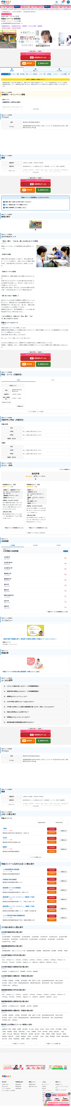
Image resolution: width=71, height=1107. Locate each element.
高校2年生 (42, 962)
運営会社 (44, 1088)
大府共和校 (34, 1038)
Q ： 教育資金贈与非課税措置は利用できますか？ (19, 722)
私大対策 (4, 983)
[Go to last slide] (17, 39)
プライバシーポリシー (47, 1090)
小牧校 (43, 1034)
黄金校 (15, 1031)
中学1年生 (5, 962)
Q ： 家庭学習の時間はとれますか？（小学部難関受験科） (22, 691)
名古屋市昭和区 (16, 936)
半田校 (58, 1036)
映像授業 (35, 971)
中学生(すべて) (61, 960)
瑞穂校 (14, 1029)
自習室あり (15, 985)
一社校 (28, 1031)
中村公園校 (58, 1029)
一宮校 (62, 1031)
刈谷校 (10, 1038)
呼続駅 (66, 950)
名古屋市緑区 (14, 939)
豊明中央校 (24, 1034)
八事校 (4, 1031)
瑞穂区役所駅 (46, 950)
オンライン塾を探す (6, 1088)
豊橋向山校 (16, 1034)
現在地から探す (5, 1084)
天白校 (47, 1029)
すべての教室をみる (36, 857)
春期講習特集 (18, 1084)
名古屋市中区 (44, 936)
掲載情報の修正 (32, 1084)
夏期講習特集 (18, 1086)
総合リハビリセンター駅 (18, 950)
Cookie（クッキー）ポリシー (48, 1092)
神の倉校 (25, 1029)
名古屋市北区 (42, 939)
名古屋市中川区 (6, 941)
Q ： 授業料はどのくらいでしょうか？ (15, 696)
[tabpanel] (35, 224)
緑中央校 (45, 1031)
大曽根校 (33, 1031)
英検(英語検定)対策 (23, 983)
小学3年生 (32, 960)
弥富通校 (9, 1031)
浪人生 (55, 962)
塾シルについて (45, 1084)
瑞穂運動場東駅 (6, 950)
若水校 (52, 1029)
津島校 (64, 1034)
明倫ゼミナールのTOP (19, 1043)
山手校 (39, 1031)
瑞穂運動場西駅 (31, 950)
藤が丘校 (37, 1034)
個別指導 (4, 971)
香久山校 (9, 1034)
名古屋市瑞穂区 (6, 936)
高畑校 (23, 1038)
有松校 (50, 1031)
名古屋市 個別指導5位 (16, 11)
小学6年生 (53, 960)
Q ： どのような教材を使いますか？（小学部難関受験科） (22, 686)
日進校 (65, 1029)
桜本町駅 (60, 950)
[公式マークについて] (3, 21)
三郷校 (4, 1034)
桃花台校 (56, 1031)
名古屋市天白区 (53, 936)
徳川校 (37, 1029)
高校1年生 (35, 962)
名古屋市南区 (35, 936)
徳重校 (19, 1029)
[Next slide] (54, 39)
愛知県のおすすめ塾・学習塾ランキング (29, 9)
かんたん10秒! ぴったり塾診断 (8, 1090)
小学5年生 (46, 960)
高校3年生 (49, 962)
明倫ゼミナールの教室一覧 (53, 1043)
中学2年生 (12, 962)
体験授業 (52, 829)
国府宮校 (4, 1036)
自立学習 (29, 971)
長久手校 (4, 1038)
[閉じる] (69, 1093)
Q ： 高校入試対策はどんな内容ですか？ (16, 712)
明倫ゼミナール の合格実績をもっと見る (57, 611)
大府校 (29, 1036)
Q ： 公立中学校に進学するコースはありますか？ (19, 701)
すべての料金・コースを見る (36, 411)
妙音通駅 (53, 950)
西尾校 (28, 1038)
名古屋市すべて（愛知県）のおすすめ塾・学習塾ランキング (50, 9)
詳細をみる (19, 406)
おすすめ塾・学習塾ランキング (15, 9)
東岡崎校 (23, 1036)
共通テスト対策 (12, 983)
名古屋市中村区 (23, 939)
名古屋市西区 (60, 939)
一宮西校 (17, 1036)
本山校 (42, 1029)
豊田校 (48, 1034)
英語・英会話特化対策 (57, 983)
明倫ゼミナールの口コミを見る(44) (36, 532)
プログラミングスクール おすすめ (62, 1087)
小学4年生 (39, 960)
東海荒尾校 (16, 1038)
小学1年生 (18, 960)
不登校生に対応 (6, 985)
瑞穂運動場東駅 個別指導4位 (29, 11)
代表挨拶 (44, 1086)
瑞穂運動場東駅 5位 (5, 11)
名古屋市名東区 (33, 939)
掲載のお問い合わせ (33, 1086)
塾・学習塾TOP (4, 9)
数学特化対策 (45, 983)
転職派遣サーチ (59, 1084)
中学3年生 (19, 962)
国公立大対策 (59, 980)
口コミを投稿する (64, 469)
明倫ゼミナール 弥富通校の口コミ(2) (13, 527)
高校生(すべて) (27, 962)
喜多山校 (58, 1034)
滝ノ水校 (31, 1029)
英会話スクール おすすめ (61, 1089)
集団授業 (22, 971)
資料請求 (52, 832)
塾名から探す (5, 1086)
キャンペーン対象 (7, 13)
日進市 (14, 941)
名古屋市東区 (5, 939)
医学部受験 (24, 980)
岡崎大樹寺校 (65, 1036)
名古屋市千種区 (63, 936)
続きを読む (36, 109)
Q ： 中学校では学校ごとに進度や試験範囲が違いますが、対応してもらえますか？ (29, 707)
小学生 (18, 380)
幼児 (3, 960)
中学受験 (58, 545)
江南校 (47, 1036)
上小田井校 (35, 1036)
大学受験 (12, 545)
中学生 (52, 380)
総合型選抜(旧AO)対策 (48, 980)
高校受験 (35, 545)
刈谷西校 (30, 1034)
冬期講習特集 (18, 1088)
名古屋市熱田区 (26, 936)
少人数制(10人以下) (13, 971)
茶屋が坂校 (22, 1031)
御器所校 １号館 (6, 1029)
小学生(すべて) (10, 960)
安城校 (53, 1034)
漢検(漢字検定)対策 (35, 983)
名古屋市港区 (51, 939)
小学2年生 (25, 960)
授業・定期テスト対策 (34, 980)
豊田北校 (10, 1036)
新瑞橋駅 (38, 950)
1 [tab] (35, 229)
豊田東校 (52, 1036)
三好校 (41, 1036)
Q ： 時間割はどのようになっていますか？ (17, 717)
